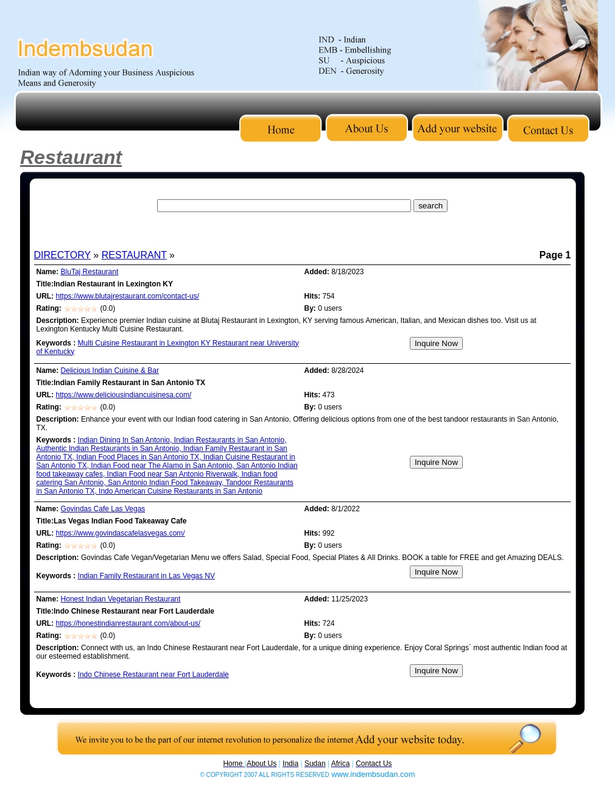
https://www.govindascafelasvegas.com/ (120, 533)
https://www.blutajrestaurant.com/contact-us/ (127, 296)
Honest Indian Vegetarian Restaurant (121, 599)
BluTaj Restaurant (90, 272)
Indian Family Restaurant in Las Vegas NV (146, 576)
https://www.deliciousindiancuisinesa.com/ (124, 395)
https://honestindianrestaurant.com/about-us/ (128, 623)
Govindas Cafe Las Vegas (103, 509)
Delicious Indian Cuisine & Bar (110, 370)
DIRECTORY (62, 255)
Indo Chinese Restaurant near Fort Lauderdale (153, 674)
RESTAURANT (134, 255)
